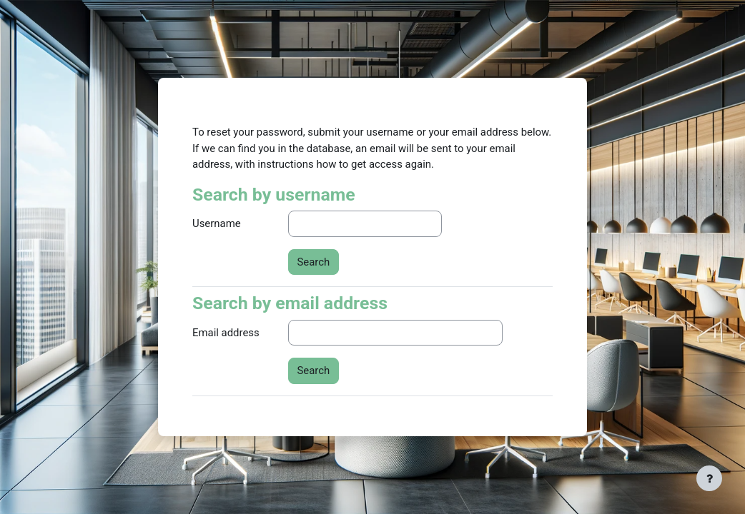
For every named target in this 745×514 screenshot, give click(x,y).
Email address (226, 332)
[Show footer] (709, 478)
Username (216, 223)
